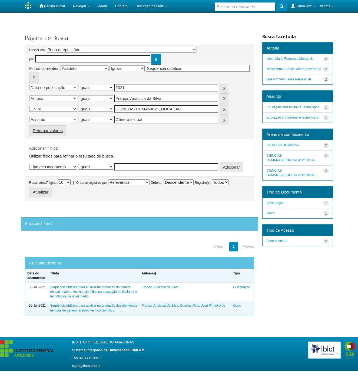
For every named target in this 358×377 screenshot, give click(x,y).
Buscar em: (37, 50)
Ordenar (157, 183)
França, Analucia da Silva (160, 287)
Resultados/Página (43, 183)
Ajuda (102, 6)
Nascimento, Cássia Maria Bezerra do (294, 69)
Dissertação (241, 287)
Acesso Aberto (277, 241)
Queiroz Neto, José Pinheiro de (202, 305)
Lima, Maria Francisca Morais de (290, 59)
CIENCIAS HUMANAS (283, 145)
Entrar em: (303, 6)
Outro (237, 305)
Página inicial (52, 6)
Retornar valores (48, 130)
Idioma (326, 6)
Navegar (81, 6)
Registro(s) (203, 183)
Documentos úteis (151, 6)
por (31, 59)
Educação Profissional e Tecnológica (293, 107)
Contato (121, 6)
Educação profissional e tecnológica (292, 117)
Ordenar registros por (91, 183)
